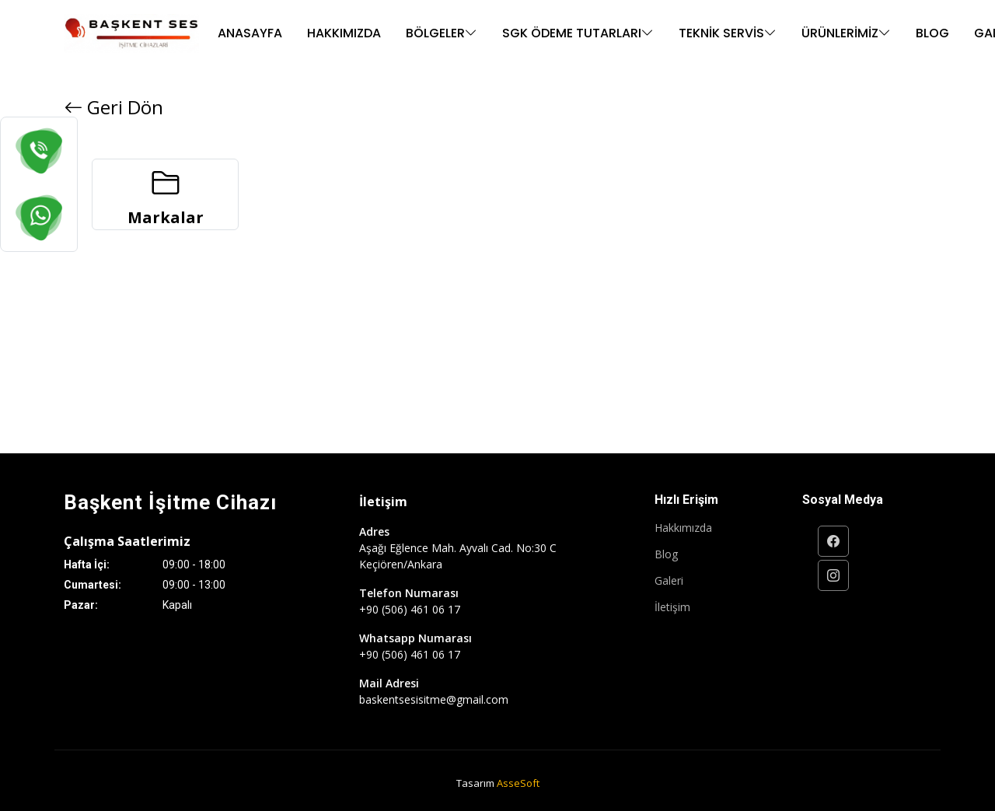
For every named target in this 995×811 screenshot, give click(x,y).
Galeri (669, 580)
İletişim (672, 607)
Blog (932, 33)
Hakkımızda (344, 33)
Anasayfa (250, 33)
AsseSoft (518, 783)
